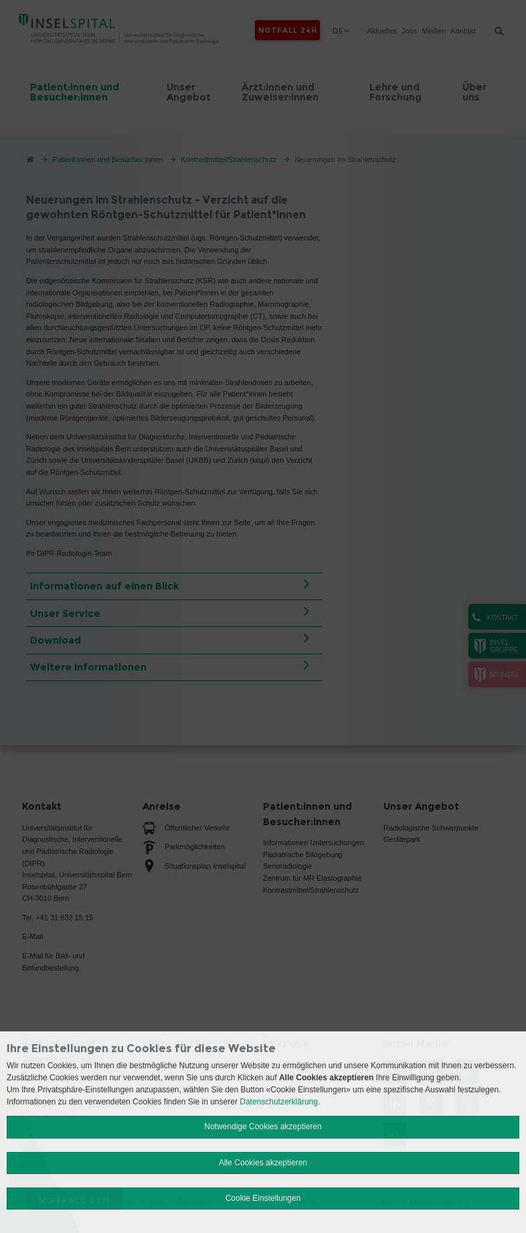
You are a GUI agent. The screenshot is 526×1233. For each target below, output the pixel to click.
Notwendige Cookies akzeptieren (262, 1126)
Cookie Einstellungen (263, 1198)
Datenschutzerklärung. (280, 1101)
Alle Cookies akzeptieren (263, 1162)
